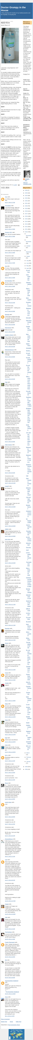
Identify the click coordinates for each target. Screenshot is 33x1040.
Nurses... (28, 350)
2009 (26, 766)
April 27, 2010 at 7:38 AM (10, 229)
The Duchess (8, 932)
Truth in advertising (29, 526)
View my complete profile (27, 183)
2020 (26, 206)
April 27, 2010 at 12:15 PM (10, 716)
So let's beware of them (28, 538)
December (28, 235)
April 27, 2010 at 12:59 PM (10, 752)
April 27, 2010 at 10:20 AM (10, 506)
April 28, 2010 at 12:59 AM (10, 914)
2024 (26, 195)
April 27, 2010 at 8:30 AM (10, 324)
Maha (6, 703)
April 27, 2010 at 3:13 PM (10, 779)
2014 (26, 221)
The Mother (8, 205)
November (28, 241)
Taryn (6, 997)
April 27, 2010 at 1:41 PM (10, 760)
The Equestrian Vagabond (11, 980)
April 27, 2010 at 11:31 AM (10, 669)
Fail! (27, 475)
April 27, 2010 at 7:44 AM (10, 262)
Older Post (18, 1021)
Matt (6, 737)
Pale (6, 382)
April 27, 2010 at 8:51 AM (10, 346)
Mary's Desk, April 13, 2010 (28, 571)
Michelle (7, 314)
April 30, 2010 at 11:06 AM (10, 993)
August (28, 256)
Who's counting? (28, 633)
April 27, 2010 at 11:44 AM (10, 679)
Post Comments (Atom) (14, 1024)
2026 (26, 190)
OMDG (7, 529)
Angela (7, 683)
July (27, 260)
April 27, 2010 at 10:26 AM (10, 526)
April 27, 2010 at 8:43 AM (10, 331)
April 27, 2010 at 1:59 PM (10, 772)
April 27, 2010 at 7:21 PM (10, 856)
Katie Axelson (8, 444)
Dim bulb (28, 317)
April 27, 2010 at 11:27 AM (10, 640)
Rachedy (7, 628)
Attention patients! (29, 284)
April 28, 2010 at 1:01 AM (10, 928)
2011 (26, 229)
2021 (26, 203)
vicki (6, 859)
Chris (6, 745)
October (28, 246)
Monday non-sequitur (29, 590)
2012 (26, 226)
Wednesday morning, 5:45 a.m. (28, 458)
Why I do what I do (28, 747)
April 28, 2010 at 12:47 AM (10, 900)
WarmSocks (8, 327)
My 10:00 (28, 621)
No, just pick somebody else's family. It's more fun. (29, 657)
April (27, 268)
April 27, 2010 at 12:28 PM (10, 741)
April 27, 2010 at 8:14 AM (10, 302)
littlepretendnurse (9, 349)
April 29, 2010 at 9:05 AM (10, 977)
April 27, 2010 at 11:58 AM (10, 700)
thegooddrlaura (9, 839)
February (28, 757)
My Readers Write (28, 520)
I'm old (27, 704)
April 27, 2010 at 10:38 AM (10, 536)
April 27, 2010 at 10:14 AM (10, 483)
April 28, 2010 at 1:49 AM (10, 939)
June (27, 263)
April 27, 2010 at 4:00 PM (10, 816)
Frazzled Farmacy (28, 688)
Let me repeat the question (28, 556)
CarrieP (7, 486)
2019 (26, 208)
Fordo (6, 672)
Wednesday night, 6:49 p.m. (28, 312)
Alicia (6, 720)
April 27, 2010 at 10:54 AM (10, 562)
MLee (6, 783)
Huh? (27, 550)
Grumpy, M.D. (8, 232)
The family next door (28, 563)
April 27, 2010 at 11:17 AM (10, 604)
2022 (26, 200)
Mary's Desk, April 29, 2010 (28, 292)
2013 (26, 224)
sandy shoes (8, 802)
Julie (6, 917)
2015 (26, 218)
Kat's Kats (7, 539)
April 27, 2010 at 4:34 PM (10, 824)
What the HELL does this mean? (28, 491)
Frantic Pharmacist (10, 942)
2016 (26, 216)
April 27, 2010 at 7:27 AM (10, 202)
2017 (26, 213)
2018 (26, 211)
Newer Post (4, 1021)
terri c (6, 755)
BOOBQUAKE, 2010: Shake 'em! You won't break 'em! (28, 415)
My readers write (28, 737)
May (27, 265)
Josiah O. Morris (9, 335)
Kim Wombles (8, 280)
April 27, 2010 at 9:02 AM (10, 379)
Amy (6, 197)
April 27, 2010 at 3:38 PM (10, 799)
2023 (26, 198)
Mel (6, 960)
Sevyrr (6, 643)
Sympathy (28, 348)
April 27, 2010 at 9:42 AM (10, 472)
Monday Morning (28, 506)
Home (11, 1021)
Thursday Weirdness (28, 532)
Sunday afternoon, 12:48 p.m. (28, 710)
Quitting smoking (28, 727)
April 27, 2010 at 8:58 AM (10, 356)
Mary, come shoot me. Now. (28, 338)
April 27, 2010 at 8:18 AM (10, 311)
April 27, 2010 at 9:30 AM (10, 441)
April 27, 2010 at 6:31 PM (10, 835)
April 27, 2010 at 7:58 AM (10, 286)
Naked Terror (5, 23)
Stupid (27, 722)
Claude (7, 904)
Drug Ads (28, 547)
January (28, 761)
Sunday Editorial (28, 718)
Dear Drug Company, (28, 322)
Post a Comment (5, 1019)
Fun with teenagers (28, 393)
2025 (26, 193)
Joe (6, 266)
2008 (26, 769)
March (28, 753)
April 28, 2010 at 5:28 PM (10, 956)
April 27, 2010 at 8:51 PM (10, 880)
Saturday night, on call (28, 596)
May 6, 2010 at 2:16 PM (9, 1016)
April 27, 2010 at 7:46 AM (10, 277)
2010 (26, 231)
